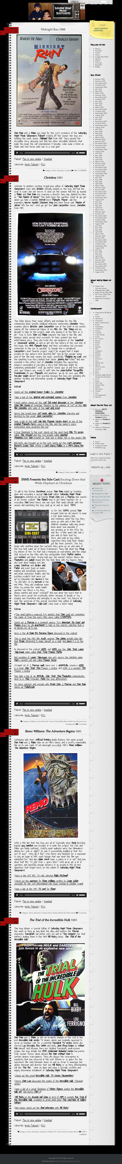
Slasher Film (99, 385)
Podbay (97, 67)
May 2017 (98, 206)
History (98, 353)
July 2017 (98, 202)
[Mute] (77, 153)
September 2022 (101, 113)
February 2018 (100, 188)
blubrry (97, 61)
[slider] (47, 152)
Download (48, 159)
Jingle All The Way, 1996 (103, 292)
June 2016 (98, 228)
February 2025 (100, 81)
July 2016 (98, 226)
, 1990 (101, 417)
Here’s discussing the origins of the (36, 1081)
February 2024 (100, 95)
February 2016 (100, 236)
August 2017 (99, 200)
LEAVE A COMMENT (80, 170)
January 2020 (100, 141)
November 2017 (100, 194)
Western (98, 397)
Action (54, 170)
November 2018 (100, 170)
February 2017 (100, 212)
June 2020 (99, 131)
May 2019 (98, 157)
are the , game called (49, 650)
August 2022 (99, 115)
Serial (73, 913)
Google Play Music (102, 57)
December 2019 (100, 143)
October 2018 (100, 172)
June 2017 (98, 204)
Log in (97, 442)
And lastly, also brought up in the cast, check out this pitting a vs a (48, 445)
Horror (72, 472)
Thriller (97, 391)
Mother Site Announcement (101, 287)
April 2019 (98, 159)
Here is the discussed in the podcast (45, 633)
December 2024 (101, 83)
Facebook (98, 51)
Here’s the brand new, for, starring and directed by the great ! (46, 414)
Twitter (97, 53)
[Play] (17, 153)
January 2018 (99, 190)
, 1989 (53, 920)
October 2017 (100, 196)
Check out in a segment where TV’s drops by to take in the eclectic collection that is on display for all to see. (49, 625)
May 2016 (98, 230)
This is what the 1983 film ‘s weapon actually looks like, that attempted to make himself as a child (48, 639)
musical (98, 369)
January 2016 (99, 238)
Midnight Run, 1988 (53, 29)
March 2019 (99, 162)
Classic (67, 472)
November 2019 (100, 145)
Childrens (33, 721)
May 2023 (98, 105)
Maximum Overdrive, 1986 (102, 299)
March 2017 (99, 210)
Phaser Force (49, 660)
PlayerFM (98, 65)
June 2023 (98, 103)
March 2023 (99, 107)
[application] (50, 153)
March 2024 (99, 93)
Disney (97, 341)
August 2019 (99, 151)
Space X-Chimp (75, 1161)
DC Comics (50, 721)
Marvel (66, 721)
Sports (97, 387)
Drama (50, 913)
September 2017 (101, 198)
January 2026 (100, 79)
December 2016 (100, 216)
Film (56, 721)
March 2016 (99, 234)
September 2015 (101, 246)
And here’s (31, 1092)
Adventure (60, 170)
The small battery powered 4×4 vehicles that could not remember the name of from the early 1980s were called (49, 615)
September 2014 (101, 270)
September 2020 (101, 125)
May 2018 (98, 182)
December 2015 (100, 240)
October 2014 (100, 268)
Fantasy (55, 913)
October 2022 (100, 111)
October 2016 (100, 220)
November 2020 (101, 121)
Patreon (98, 49)
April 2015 (98, 256)
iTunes (97, 55)
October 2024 (100, 85)
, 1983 (53, 177)
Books (97, 325)
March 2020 (99, 137)
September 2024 (101, 87)
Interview (98, 359)
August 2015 (99, 248)
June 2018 (98, 180)
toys (85, 721)
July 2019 (98, 153)
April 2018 (98, 184)
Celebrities (99, 327)
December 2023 (101, 97)
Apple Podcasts (32, 164)
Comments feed (101, 446)
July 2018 (98, 178)
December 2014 (100, 264)
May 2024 (98, 91)
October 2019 (100, 147)
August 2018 (99, 176)
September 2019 (101, 149)
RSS (43, 164)
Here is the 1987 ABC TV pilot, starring (41, 875)
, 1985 (53, 731)
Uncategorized (70, 724)
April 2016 (98, 232)
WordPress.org (100, 448)
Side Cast (72, 721)
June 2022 (98, 117)
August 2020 (99, 127)
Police (69, 913)
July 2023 (98, 101)
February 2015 (100, 260)
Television (79, 721)
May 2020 (98, 133)
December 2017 (100, 192)
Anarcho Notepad (60, 1161)
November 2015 (100, 242)
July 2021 (98, 119)
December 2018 (100, 167)
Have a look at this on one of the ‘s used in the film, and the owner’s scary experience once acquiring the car (48, 424)
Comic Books (41, 721)
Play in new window (32, 159)
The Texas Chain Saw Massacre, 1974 (103, 295)
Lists (97, 361)
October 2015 (100, 244)
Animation (43, 1132)
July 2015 (98, 250)
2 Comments (82, 472)
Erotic (97, 345)
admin (97, 419)
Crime (97, 337)
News (97, 371)
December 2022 (101, 109)
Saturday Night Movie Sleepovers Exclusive (103, 376)
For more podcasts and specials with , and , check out (50, 685)
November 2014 (100, 266)
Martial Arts (62, 913)
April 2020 (99, 135)
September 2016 (101, 222)
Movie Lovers (100, 367)
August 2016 (99, 224)
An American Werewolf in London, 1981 (101, 512)
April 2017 (98, 208)
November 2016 (100, 218)
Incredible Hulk (65, 1081)
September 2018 (101, 174)
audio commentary (102, 323)
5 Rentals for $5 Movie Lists (103, 314)
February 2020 (100, 139)
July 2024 (98, 89)
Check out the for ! (39, 392)
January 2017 (99, 214)
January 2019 (99, 166)
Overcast (98, 63)
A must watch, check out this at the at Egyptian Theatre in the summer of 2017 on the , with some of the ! (50, 405)
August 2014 (99, 272)
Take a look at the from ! (45, 397)
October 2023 (100, 99)
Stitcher (98, 59)
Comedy (67, 170)
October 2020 (100, 123)
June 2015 (98, 252)
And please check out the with (41, 1108)
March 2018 (99, 186)
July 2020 (98, 129)
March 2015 (99, 258)
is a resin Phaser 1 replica (49, 666)
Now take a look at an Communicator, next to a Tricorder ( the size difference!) (49, 677)
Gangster (98, 351)
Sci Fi (97, 379)
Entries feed (99, 444)
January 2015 (99, 262)
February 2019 (100, 163)
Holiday (60, 721)
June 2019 (98, 155)
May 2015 (98, 254)
